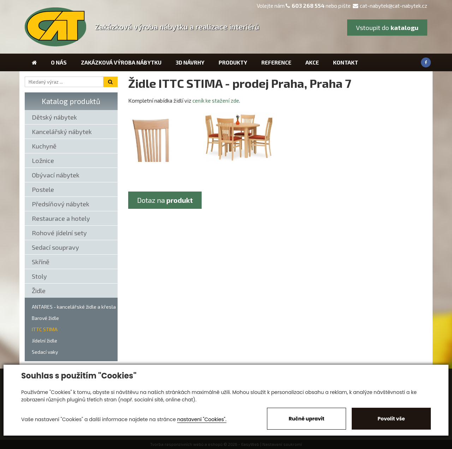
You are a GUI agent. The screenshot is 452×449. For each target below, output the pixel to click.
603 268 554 (308, 5)
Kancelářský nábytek (62, 131)
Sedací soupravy (55, 247)
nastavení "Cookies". (201, 419)
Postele (43, 189)
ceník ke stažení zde (215, 100)
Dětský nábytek (54, 117)
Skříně (40, 262)
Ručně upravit (306, 418)
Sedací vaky (45, 352)
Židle (39, 291)
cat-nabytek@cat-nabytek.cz (390, 5)
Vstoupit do (387, 27)
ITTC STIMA (45, 329)
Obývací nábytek (55, 175)
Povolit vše (391, 418)
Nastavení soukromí (282, 444)
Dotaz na (165, 200)
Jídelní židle (44, 341)
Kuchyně (44, 146)
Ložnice (43, 160)
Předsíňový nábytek (60, 204)
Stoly (39, 276)
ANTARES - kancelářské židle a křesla (74, 307)
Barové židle (45, 318)
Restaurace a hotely (61, 218)
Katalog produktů (71, 101)
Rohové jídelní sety (59, 233)
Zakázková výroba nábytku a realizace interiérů (177, 26)
